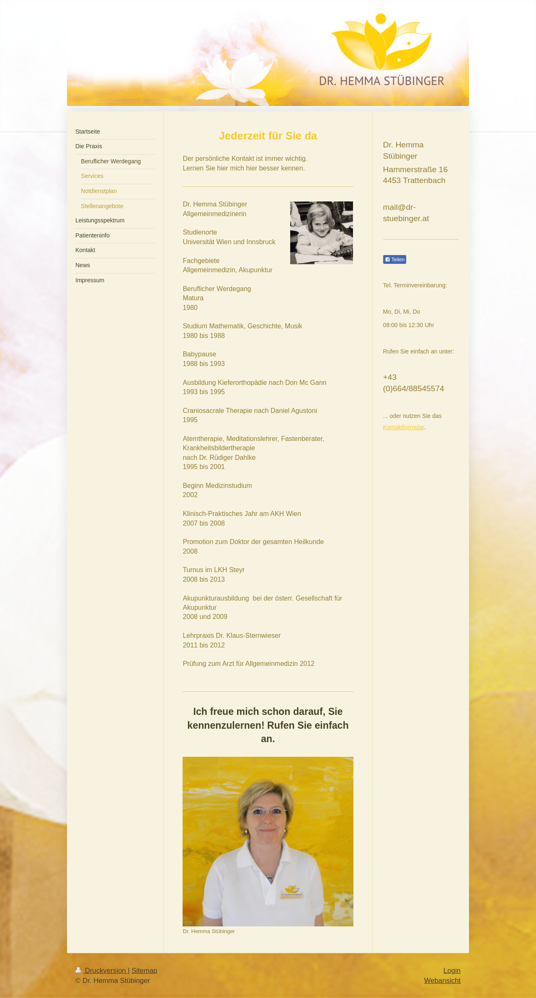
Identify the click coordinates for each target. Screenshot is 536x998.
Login (452, 971)
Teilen (395, 260)
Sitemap (144, 971)
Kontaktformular (403, 427)
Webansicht (442, 981)
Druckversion (101, 971)
